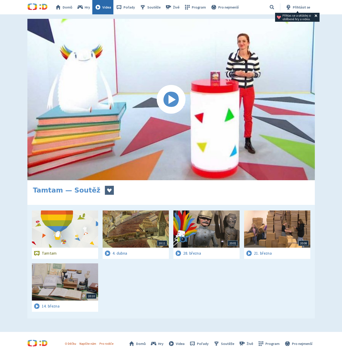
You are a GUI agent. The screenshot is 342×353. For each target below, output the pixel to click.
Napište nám (87, 344)
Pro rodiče (106, 344)
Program (195, 7)
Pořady (125, 7)
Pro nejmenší (224, 7)
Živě (172, 7)
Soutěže (150, 7)
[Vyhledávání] (272, 7)
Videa (103, 7)
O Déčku (70, 344)
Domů (63, 7)
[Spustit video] (171, 99)
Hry (83, 7)
